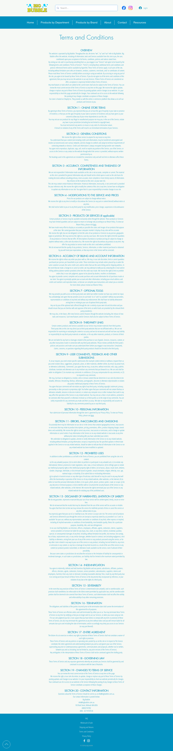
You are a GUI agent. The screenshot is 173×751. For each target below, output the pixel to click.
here (94, 224)
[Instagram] (130, 8)
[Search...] (86, 8)
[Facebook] (124, 8)
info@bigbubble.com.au (106, 693)
